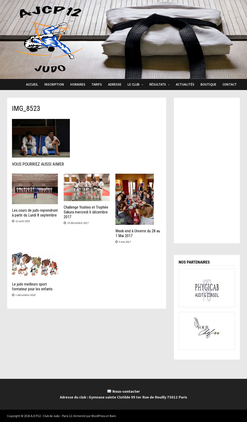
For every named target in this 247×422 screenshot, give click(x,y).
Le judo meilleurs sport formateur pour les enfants (32, 286)
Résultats (157, 84)
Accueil (32, 84)
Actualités (185, 84)
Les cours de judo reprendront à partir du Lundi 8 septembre (35, 212)
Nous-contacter (126, 391)
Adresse (114, 84)
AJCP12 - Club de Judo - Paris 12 (51, 416)
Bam (113, 416)
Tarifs (96, 84)
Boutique (208, 84)
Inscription (54, 84)
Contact (229, 84)
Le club (134, 84)
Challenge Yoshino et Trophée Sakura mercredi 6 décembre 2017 (86, 212)
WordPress (98, 416)
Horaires (77, 84)
